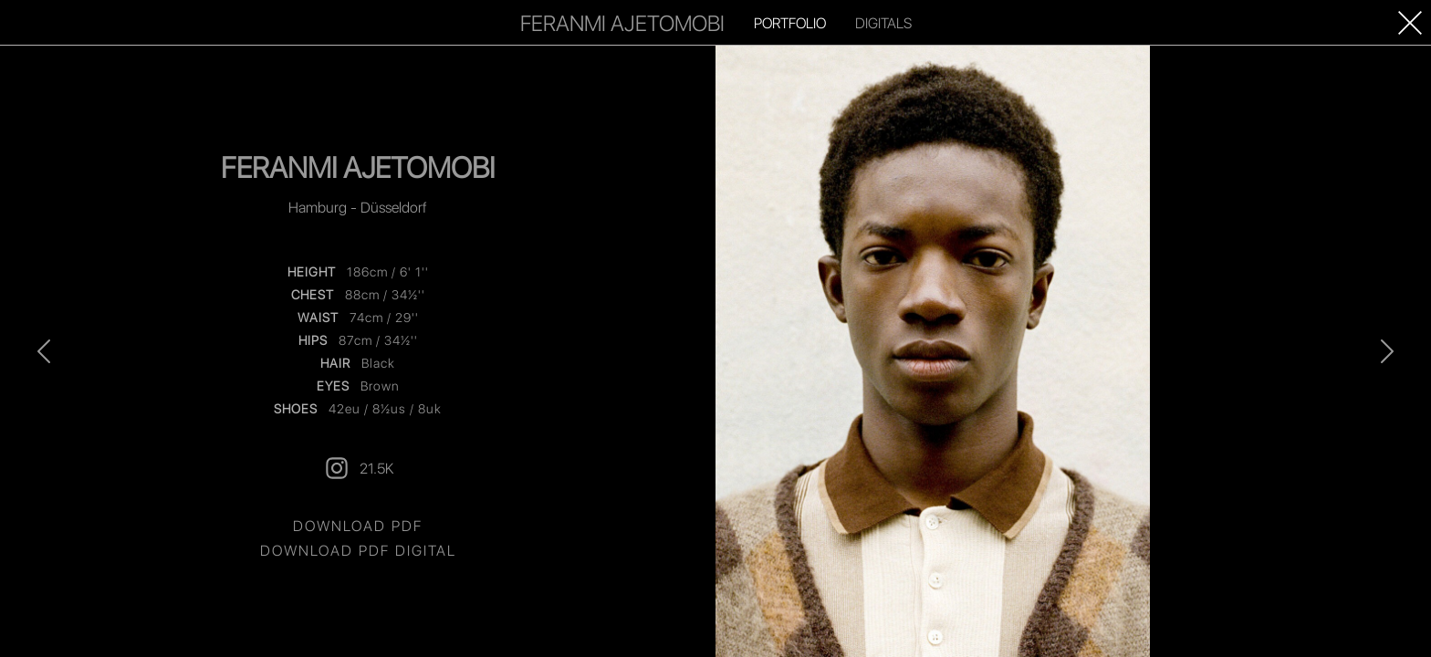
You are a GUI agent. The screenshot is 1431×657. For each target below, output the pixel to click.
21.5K (358, 468)
